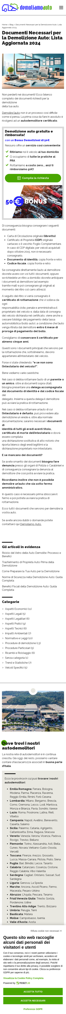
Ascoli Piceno (39, 886)
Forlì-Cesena (43, 796)
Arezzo (36, 855)
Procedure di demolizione (20, 643)
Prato (50, 859)
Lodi (42, 804)
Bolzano (51, 906)
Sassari (50, 875)
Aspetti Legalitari (15, 618)
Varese (53, 808)
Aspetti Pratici (13, 623)
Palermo (24, 828)
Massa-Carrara (27, 859)
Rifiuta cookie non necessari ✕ (46, 931)
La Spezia (37, 882)
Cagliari (28, 875)
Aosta (32, 922)
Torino (28, 843)
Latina (43, 812)
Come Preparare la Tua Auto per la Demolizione (30, 571)
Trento (41, 906)
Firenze (26, 855)
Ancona (25, 886)
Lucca (13, 859)
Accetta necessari (33, 1000)
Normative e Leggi (16, 638)
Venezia (25, 836)
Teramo (48, 894)
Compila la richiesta (33, 178)
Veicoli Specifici (14, 667)
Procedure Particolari (17, 648)
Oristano (39, 875)
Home (4, 24)
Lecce (38, 863)
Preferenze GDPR (33, 1009)
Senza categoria (15, 657)
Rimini (31, 796)
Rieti (51, 812)
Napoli (28, 820)
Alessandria (40, 843)
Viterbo (14, 816)
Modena (15, 792)
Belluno (34, 839)
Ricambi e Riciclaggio (18, 652)
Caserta (14, 824)
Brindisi (29, 863)
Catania (34, 828)
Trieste (41, 898)
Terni (34, 910)
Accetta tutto (33, 991)
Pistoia (41, 859)
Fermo (53, 886)
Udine (27, 902)
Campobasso (28, 918)
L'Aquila (26, 894)
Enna (30, 832)
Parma (25, 792)
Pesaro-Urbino (31, 890)
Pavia (34, 808)
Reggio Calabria (19, 871)
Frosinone (32, 812)
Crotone (52, 867)
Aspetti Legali (13, 613)
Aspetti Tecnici (14, 628)
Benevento (50, 820)
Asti (50, 843)
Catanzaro (28, 867)
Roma (22, 812)
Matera (28, 914)
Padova (56, 836)
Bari (21, 863)
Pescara (37, 894)
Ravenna (47, 792)
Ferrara (37, 789)
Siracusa (49, 832)
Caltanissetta (18, 832)
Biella (57, 843)
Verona (35, 836)
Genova (25, 882)
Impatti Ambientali (16, 633)
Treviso (24, 839)
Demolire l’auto (11, 112)
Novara (23, 847)
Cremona (24, 804)
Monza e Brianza (20, 808)
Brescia (51, 800)
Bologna (47, 789)
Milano (30, 800)
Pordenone (16, 902)
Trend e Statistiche (16, 662)
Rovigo (14, 839)
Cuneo (14, 847)
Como (13, 804)
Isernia (41, 918)
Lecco (34, 804)
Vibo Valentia (38, 871)
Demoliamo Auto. (30, 524)
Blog (11, 24)
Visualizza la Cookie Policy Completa (23, 978)
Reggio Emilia (18, 796)
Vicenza (45, 836)
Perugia (25, 910)
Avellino (38, 820)
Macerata (15, 890)
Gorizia (50, 898)
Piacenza (35, 792)
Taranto (48, 863)
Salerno (24, 824)
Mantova (51, 804)
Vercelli (14, 851)
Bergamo (40, 800)
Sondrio (43, 808)
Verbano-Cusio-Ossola (42, 847)
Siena (57, 859)
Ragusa (38, 832)
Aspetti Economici (16, 608)
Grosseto (47, 855)
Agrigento (46, 828)
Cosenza (41, 867)
